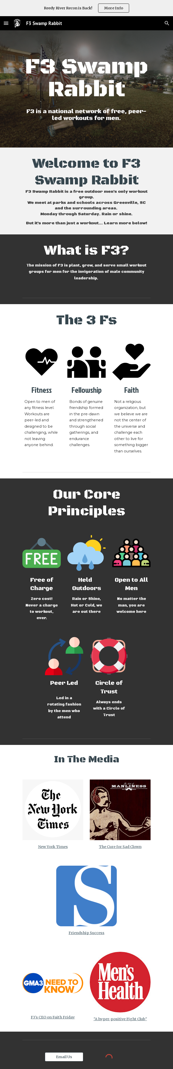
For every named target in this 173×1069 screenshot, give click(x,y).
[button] (6, 23)
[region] (86, 8)
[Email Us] (64, 1057)
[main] (86, 78)
